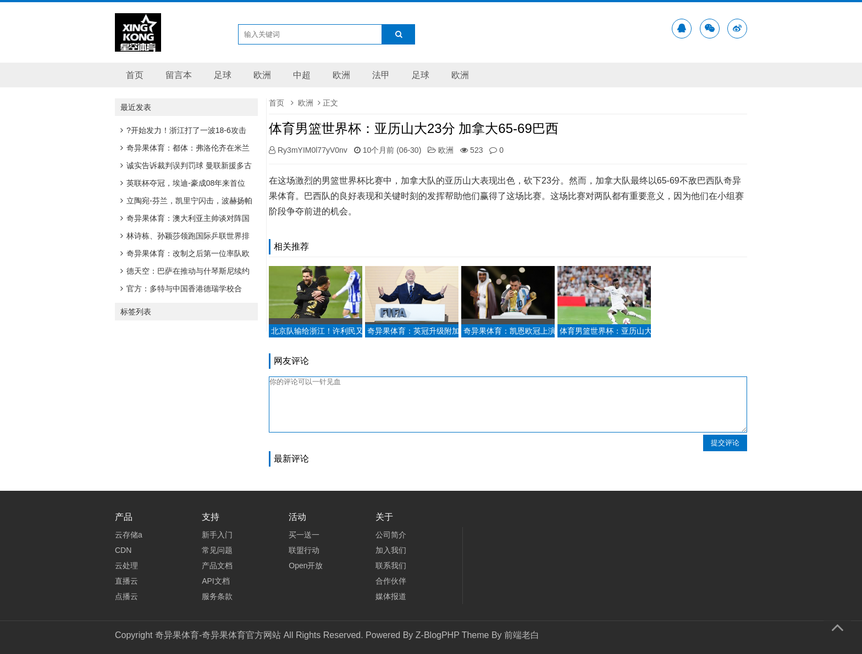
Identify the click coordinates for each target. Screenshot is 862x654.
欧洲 (262, 75)
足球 (222, 75)
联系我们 (390, 565)
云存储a (128, 534)
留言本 (178, 75)
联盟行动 (304, 550)
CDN (123, 550)
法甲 (381, 75)
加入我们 (390, 550)
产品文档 (217, 565)
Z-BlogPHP (438, 635)
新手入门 (217, 534)
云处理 (126, 565)
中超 (302, 75)
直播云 (126, 581)
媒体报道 (390, 596)
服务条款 (217, 596)
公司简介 (390, 534)
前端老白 (521, 635)
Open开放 (306, 565)
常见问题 (217, 550)
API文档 (216, 581)
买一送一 (304, 534)
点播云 (126, 596)
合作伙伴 (390, 581)
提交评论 (725, 443)
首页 (134, 75)
